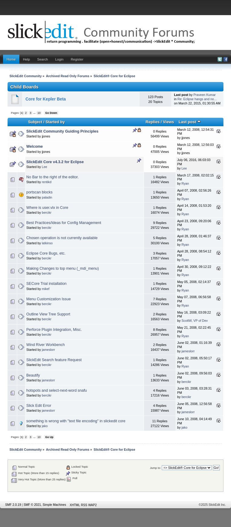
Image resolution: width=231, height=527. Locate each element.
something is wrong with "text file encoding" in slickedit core (75, 421)
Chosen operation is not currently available (62, 238)
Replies (153, 122)
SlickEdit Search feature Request (54, 360)
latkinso (47, 243)
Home (11, 59)
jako (44, 426)
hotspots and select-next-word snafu (56, 390)
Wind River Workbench (45, 345)
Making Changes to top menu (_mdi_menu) (62, 268)
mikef (45, 289)
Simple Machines (54, 504)
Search (42, 59)
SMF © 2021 (32, 504)
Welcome (34, 146)
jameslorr (48, 349)
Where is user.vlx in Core (47, 208)
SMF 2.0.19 (13, 504)
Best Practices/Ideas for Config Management (63, 223)
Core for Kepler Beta (45, 99)
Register (77, 59)
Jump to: (155, 467)
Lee (44, 167)
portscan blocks (39, 192)
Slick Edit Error (38, 405)
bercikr (46, 212)
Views (168, 122)
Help (26, 59)
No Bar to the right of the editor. (52, 177)
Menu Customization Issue (48, 299)
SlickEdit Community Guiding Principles (62, 131)
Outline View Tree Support (48, 314)
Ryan (185, 183)
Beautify (33, 375)
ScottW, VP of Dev (194, 320)
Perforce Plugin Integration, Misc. (54, 330)
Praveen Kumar (205, 95)
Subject (35, 122)
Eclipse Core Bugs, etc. (46, 253)
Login (59, 59)
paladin (47, 197)
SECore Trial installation (46, 284)
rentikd (46, 182)
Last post (190, 122)
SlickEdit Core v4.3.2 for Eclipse (55, 162)
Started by (55, 122)
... (34, 112)
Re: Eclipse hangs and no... (197, 99)
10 (39, 112)
